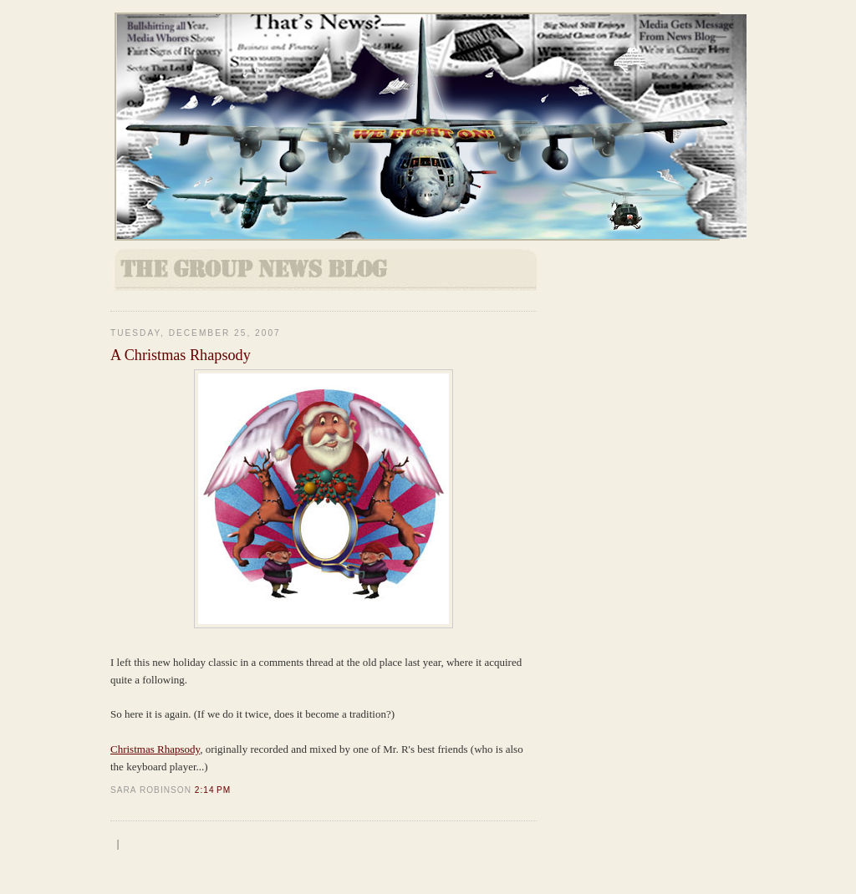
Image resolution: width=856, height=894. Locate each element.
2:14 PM (213, 790)
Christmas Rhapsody (155, 749)
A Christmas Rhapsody (180, 355)
